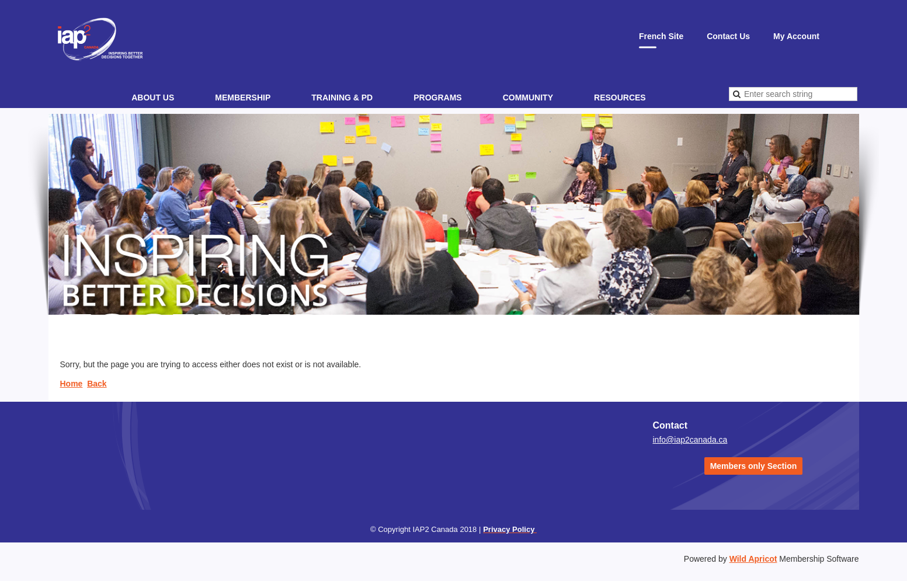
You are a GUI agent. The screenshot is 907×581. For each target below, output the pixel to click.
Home (71, 383)
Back (96, 383)
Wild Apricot (753, 558)
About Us (152, 97)
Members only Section (753, 466)
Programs (437, 97)
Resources (620, 97)
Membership (242, 97)
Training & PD (342, 97)
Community (528, 97)
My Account (796, 36)
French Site (661, 36)
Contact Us (728, 36)
